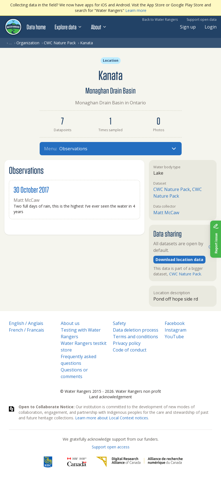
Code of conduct (129, 350)
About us (70, 323)
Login (211, 27)
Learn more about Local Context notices (111, 417)
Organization (27, 42)
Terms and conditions (135, 337)
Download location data (179, 259)
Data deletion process (135, 330)
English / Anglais (26, 323)
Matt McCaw (166, 213)
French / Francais (26, 330)
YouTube (174, 337)
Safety (119, 323)
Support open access (110, 446)
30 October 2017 (31, 189)
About (99, 27)
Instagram (175, 330)
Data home (36, 27)
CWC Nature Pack (60, 42)
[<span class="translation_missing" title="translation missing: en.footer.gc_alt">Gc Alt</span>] (77, 461)
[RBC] (48, 461)
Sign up (188, 27)
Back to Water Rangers (160, 19)
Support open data (202, 19)
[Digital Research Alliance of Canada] (139, 461)
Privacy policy (127, 343)
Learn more (135, 10)
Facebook (175, 323)
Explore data (68, 27)
